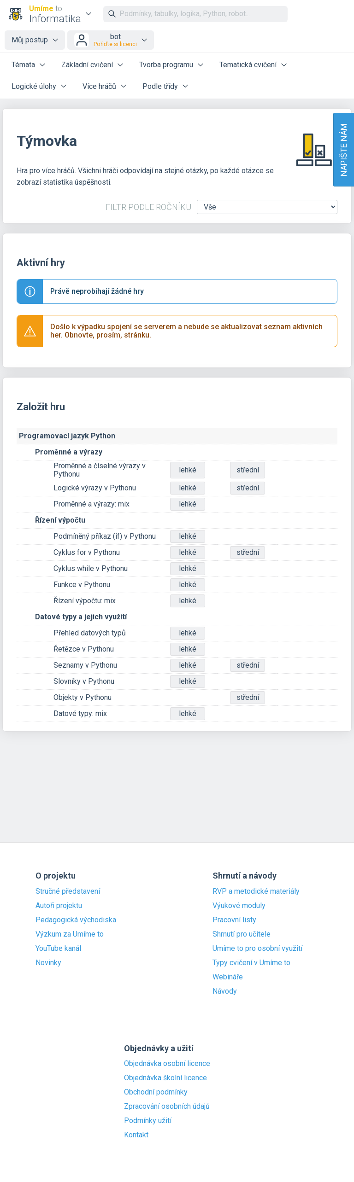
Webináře (227, 977)
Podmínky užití (147, 1121)
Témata (23, 64)
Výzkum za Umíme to (69, 934)
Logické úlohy (34, 86)
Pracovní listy (234, 920)
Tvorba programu (166, 64)
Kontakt (136, 1135)
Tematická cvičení (248, 64)
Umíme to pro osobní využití (257, 948)
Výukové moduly (239, 906)
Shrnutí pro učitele (241, 934)
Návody (224, 991)
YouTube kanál (58, 948)
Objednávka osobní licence (167, 1064)
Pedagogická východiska (75, 920)
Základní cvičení (87, 64)
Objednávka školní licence (165, 1078)
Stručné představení (67, 891)
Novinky (48, 963)
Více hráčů (99, 86)
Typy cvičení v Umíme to (251, 963)
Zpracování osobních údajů (167, 1106)
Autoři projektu (58, 906)
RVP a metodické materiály (256, 891)
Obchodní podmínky (156, 1092)
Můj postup (30, 39)
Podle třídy (160, 86)
